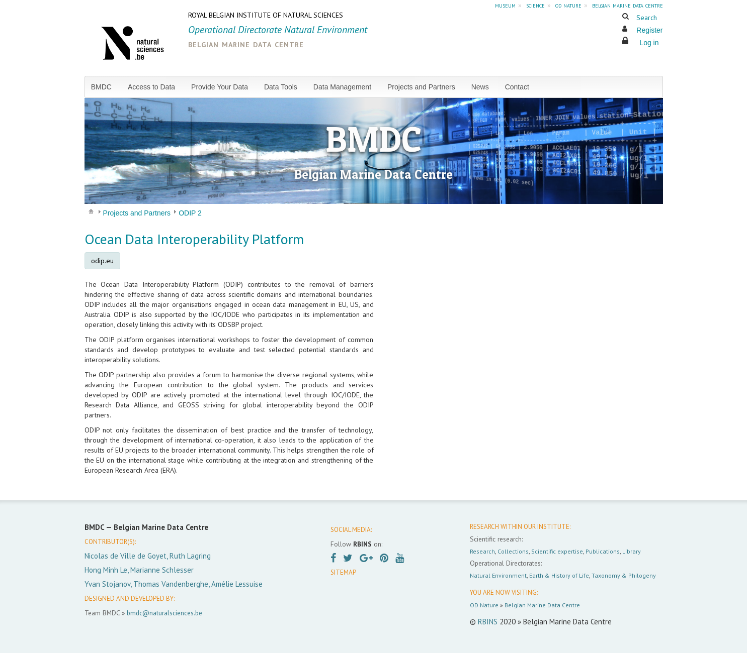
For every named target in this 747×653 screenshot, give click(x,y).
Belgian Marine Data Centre (542, 605)
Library (631, 551)
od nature (568, 5)
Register (649, 30)
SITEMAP (343, 572)
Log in (648, 43)
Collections (513, 551)
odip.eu (102, 260)
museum (505, 5)
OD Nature (484, 605)
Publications (603, 551)
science (535, 5)
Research (482, 551)
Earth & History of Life (559, 575)
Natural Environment (498, 575)
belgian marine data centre (627, 5)
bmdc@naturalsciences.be (164, 612)
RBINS (487, 621)
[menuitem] (105, 87)
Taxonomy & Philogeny (624, 575)
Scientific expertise (557, 551)
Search (646, 17)
